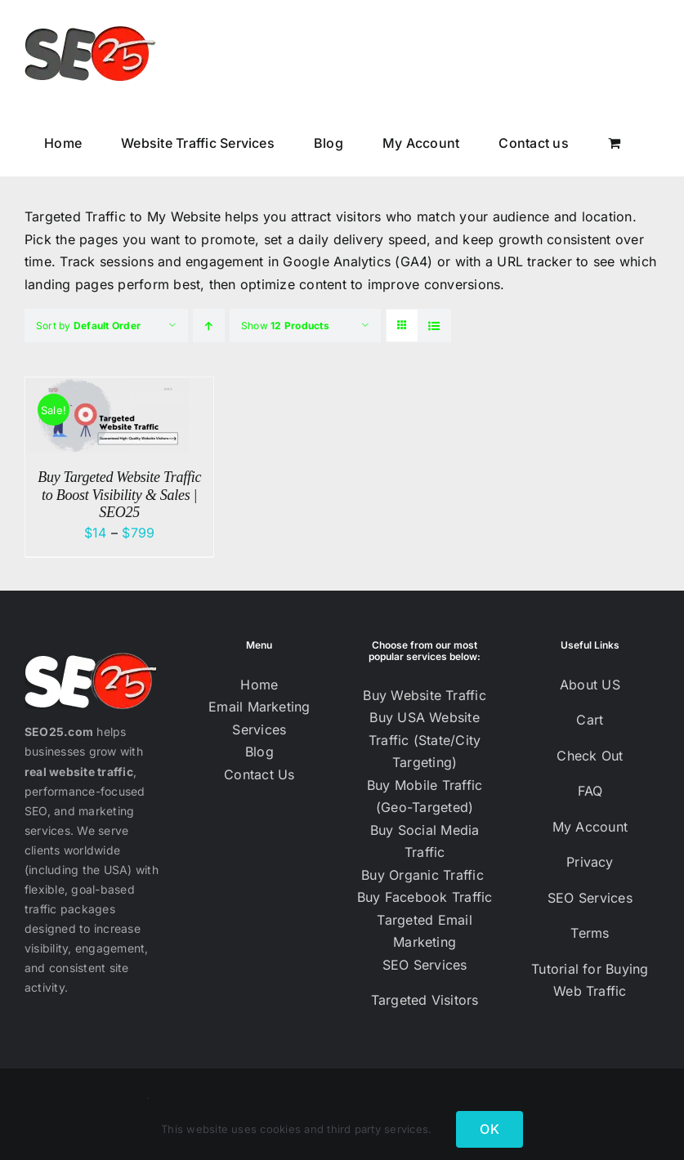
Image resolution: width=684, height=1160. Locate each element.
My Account (590, 827)
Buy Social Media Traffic (425, 841)
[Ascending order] (209, 325)
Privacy (590, 862)
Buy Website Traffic (424, 695)
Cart (589, 720)
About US (590, 684)
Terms (589, 933)
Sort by (88, 325)
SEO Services (424, 965)
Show (285, 325)
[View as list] (434, 325)
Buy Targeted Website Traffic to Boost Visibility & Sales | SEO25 (119, 494)
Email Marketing (259, 706)
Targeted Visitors (425, 1000)
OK (489, 1129)
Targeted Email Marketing (424, 931)
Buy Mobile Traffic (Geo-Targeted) (424, 796)
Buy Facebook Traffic (425, 897)
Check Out (590, 755)
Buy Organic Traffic (424, 875)
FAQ (590, 791)
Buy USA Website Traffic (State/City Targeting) (425, 739)
